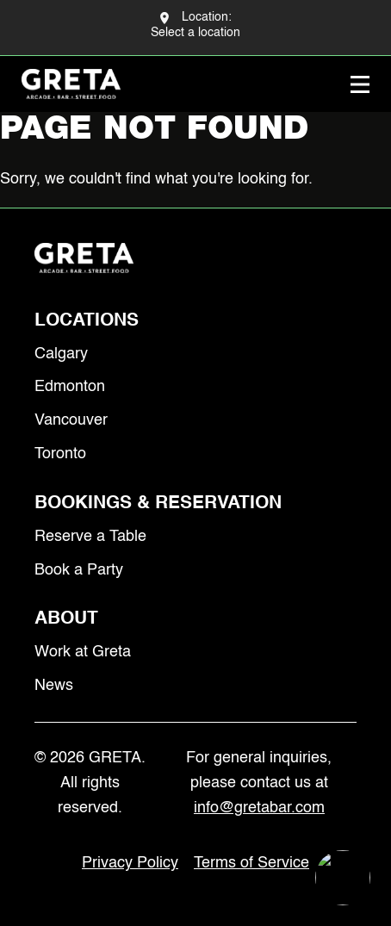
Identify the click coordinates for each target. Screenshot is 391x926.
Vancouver (71, 420)
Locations (86, 321)
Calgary (61, 354)
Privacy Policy (130, 863)
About (66, 619)
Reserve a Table (90, 536)
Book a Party (78, 570)
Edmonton (69, 387)
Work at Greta (82, 652)
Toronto (60, 454)
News (53, 685)
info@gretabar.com (259, 808)
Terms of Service (251, 863)
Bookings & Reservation (158, 503)
